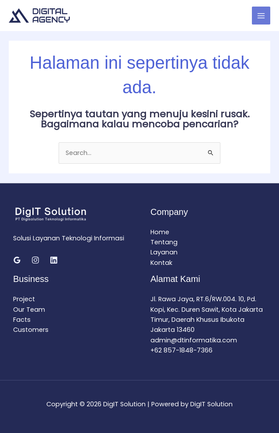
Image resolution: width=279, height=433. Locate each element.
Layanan (164, 252)
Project (24, 299)
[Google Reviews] (17, 260)
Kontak (161, 262)
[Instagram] (35, 260)
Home (159, 232)
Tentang (164, 242)
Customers (31, 329)
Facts (22, 319)
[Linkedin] (54, 260)
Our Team (29, 309)
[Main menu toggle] (261, 16)
